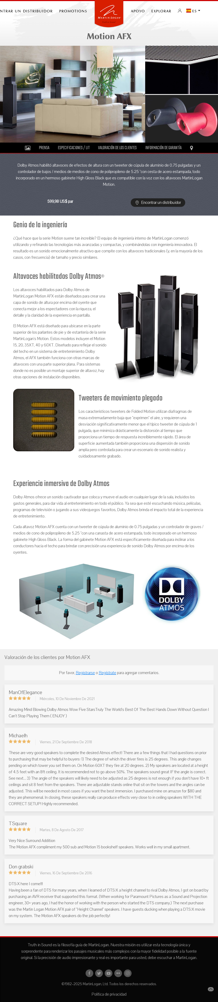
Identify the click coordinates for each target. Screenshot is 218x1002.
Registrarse (85, 673)
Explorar (161, 10)
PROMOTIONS (73, 10)
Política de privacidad (109, 994)
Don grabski (21, 866)
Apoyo (138, 10)
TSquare (18, 823)
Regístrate (107, 673)
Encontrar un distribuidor (158, 202)
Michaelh (18, 735)
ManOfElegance (25, 692)
